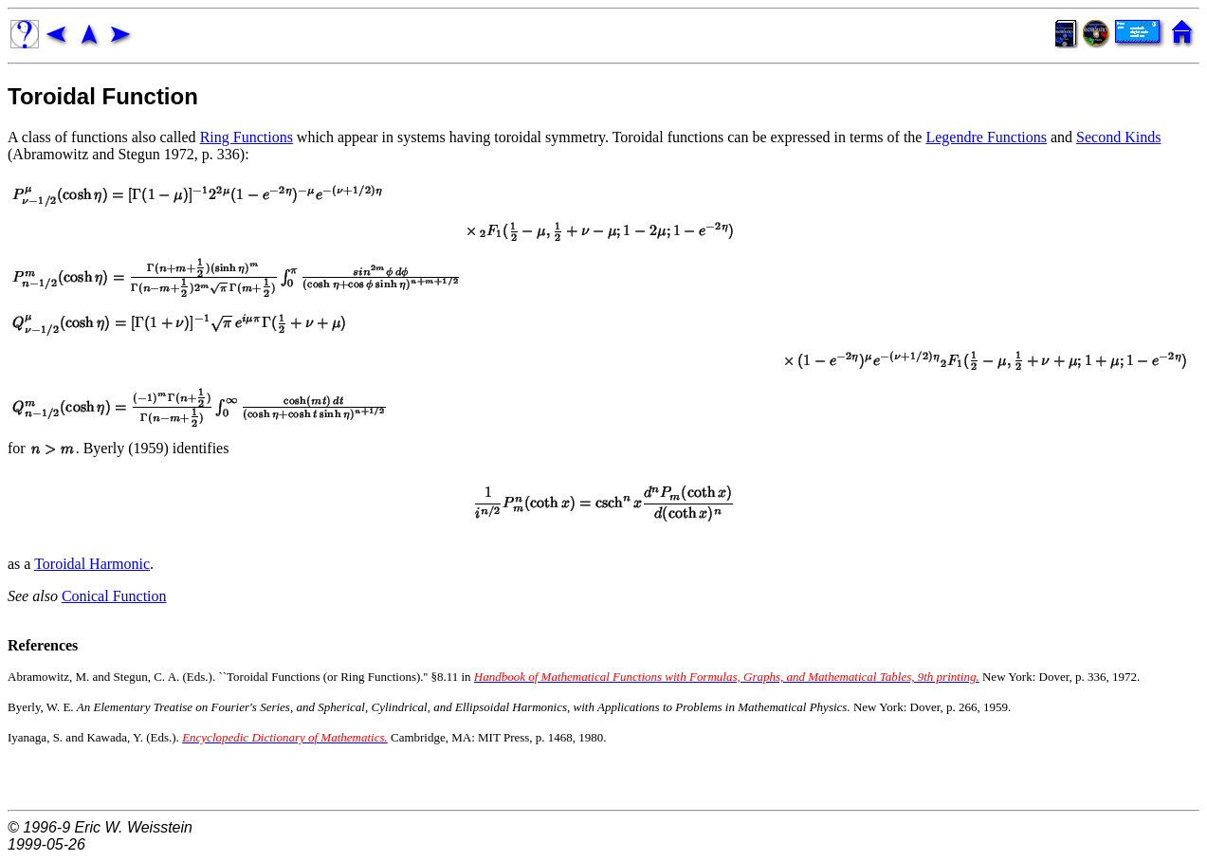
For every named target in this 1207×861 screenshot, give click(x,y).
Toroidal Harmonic (92, 564)
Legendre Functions (986, 137)
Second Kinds (1118, 137)
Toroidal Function (103, 96)
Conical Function (114, 596)
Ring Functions (246, 137)
